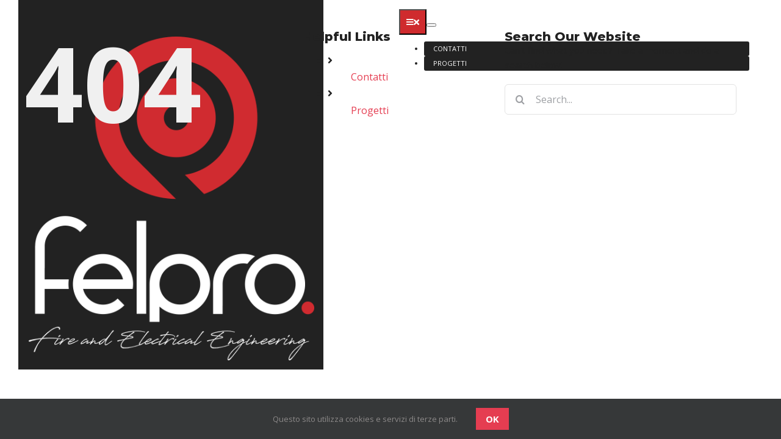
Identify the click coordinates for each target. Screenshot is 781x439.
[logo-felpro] (170, 7)
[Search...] (620, 99)
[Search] (520, 99)
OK (492, 419)
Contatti (369, 77)
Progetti (370, 110)
